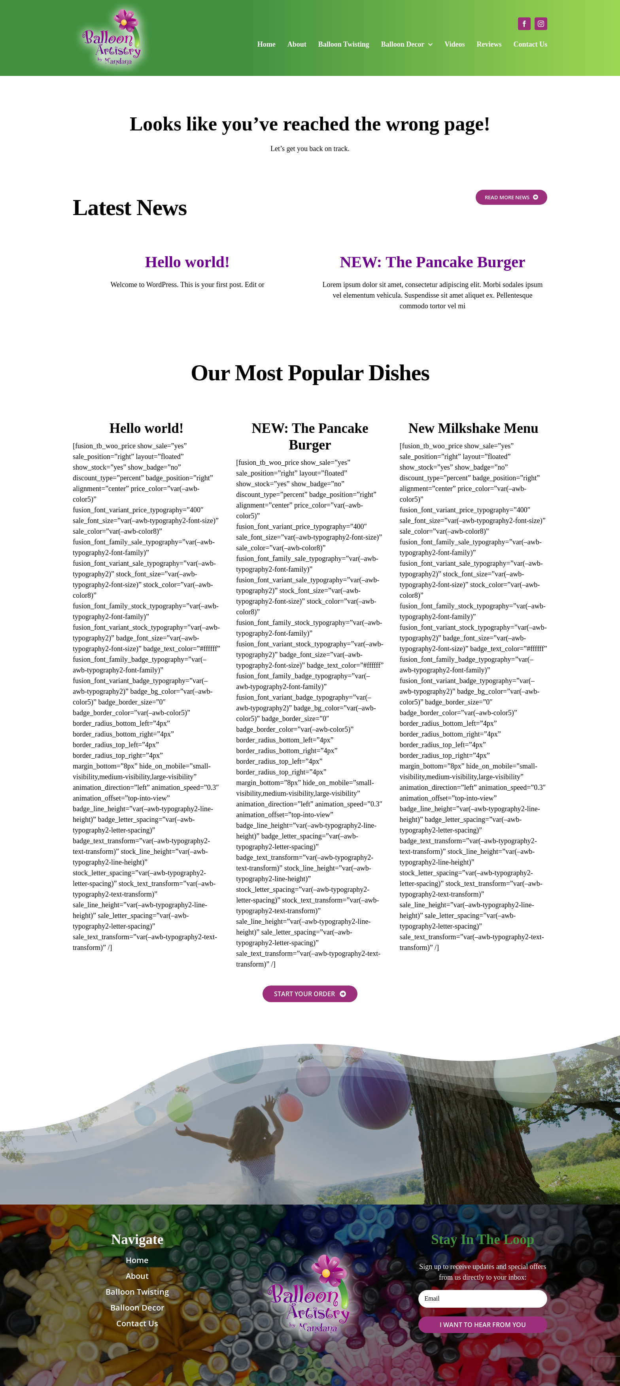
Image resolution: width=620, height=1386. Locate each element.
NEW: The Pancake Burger (432, 262)
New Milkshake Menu (473, 428)
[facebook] (524, 23)
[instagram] (541, 23)
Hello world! (187, 262)
